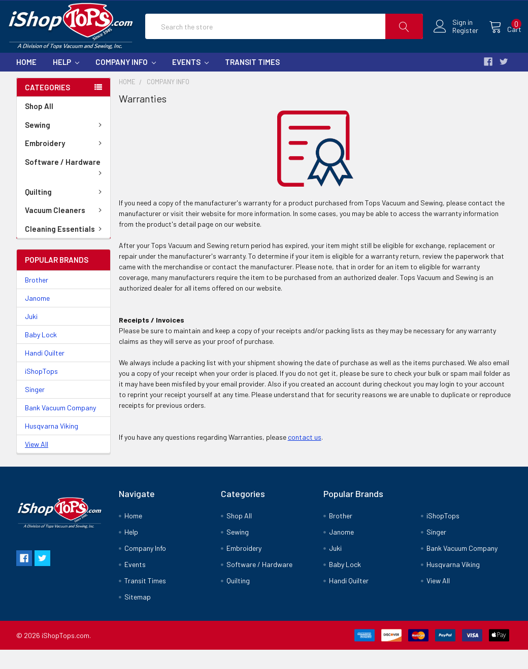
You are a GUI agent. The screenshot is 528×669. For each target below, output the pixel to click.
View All (36, 463)
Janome (37, 317)
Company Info (125, 81)
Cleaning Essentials (65, 248)
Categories (47, 106)
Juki (31, 335)
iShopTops (41, 390)
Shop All (39, 125)
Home (26, 81)
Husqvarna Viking (51, 445)
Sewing (65, 144)
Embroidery (65, 162)
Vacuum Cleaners (65, 229)
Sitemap (137, 616)
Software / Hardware (65, 186)
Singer (35, 408)
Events (190, 81)
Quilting (65, 211)
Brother (36, 299)
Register (455, 41)
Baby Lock (41, 353)
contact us (304, 456)
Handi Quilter (44, 372)
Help (66, 81)
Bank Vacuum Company (60, 426)
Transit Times (252, 81)
